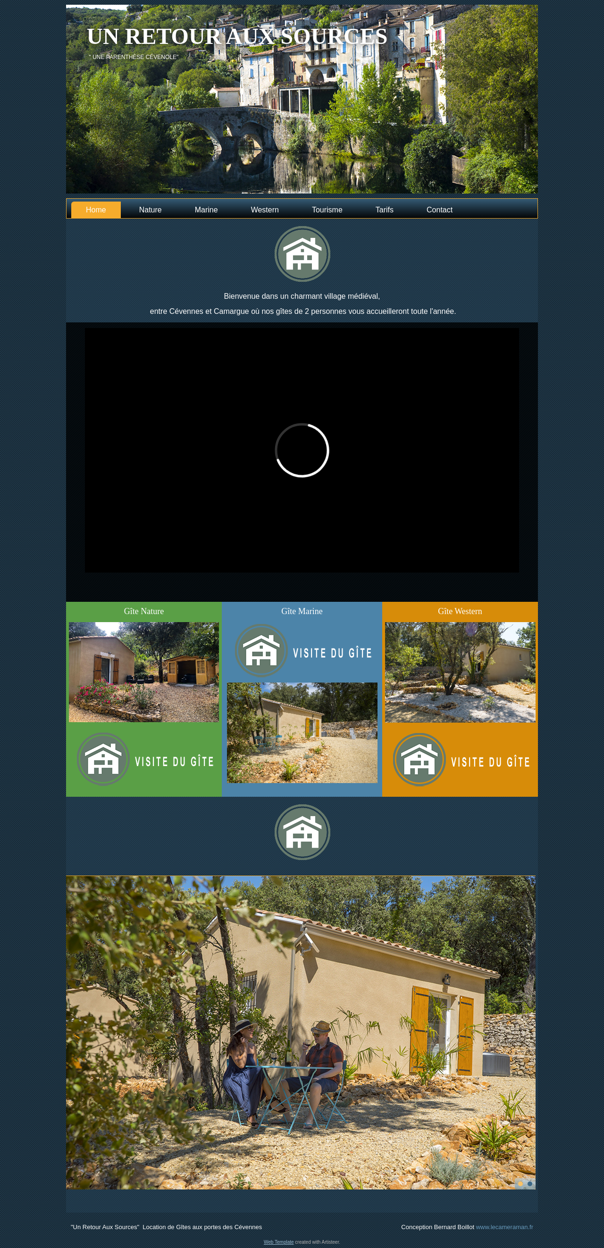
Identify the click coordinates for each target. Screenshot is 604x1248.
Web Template (279, 1242)
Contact (440, 210)
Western (265, 210)
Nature (150, 210)
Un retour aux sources (236, 36)
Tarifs (385, 210)
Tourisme (327, 210)
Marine (206, 210)
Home (96, 210)
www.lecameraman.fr (504, 1227)
